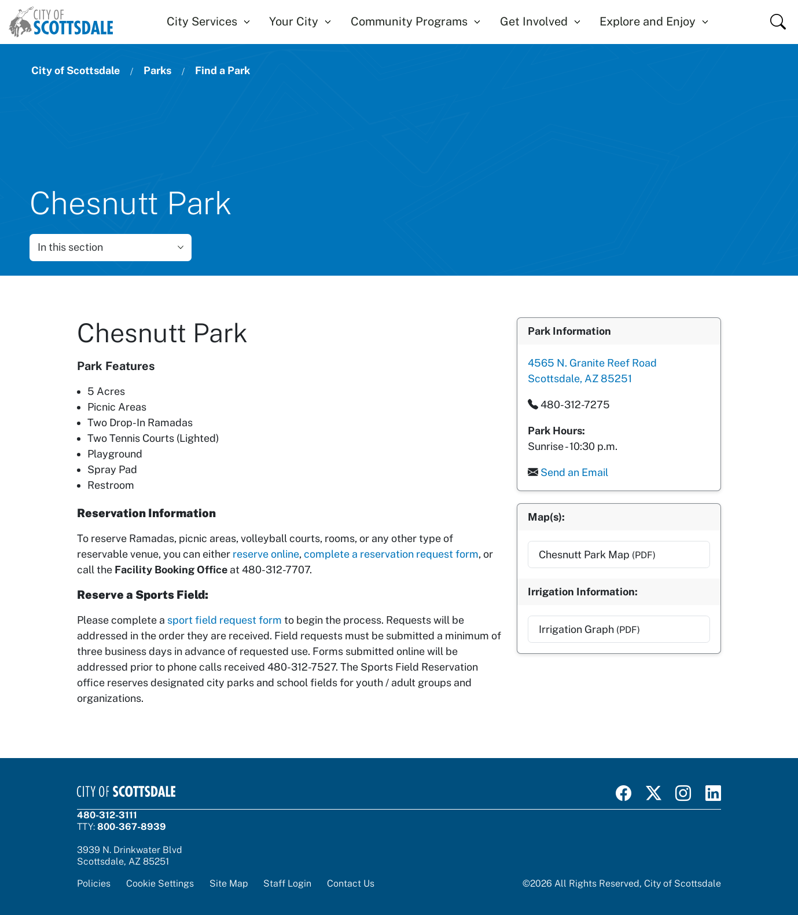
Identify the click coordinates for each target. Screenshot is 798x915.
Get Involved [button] (534, 21)
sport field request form (224, 620)
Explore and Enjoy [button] (648, 21)
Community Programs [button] (409, 21)
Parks (157, 70)
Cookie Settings (160, 883)
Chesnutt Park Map (596, 554)
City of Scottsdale (75, 70)
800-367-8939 (131, 826)
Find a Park (222, 70)
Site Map (228, 883)
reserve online (266, 554)
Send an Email (574, 472)
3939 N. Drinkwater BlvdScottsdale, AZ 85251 (129, 855)
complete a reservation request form (391, 554)
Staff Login (287, 883)
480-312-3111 (107, 815)
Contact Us (350, 883)
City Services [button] (202, 21)
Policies (94, 883)
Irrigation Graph (588, 629)
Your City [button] (293, 21)
